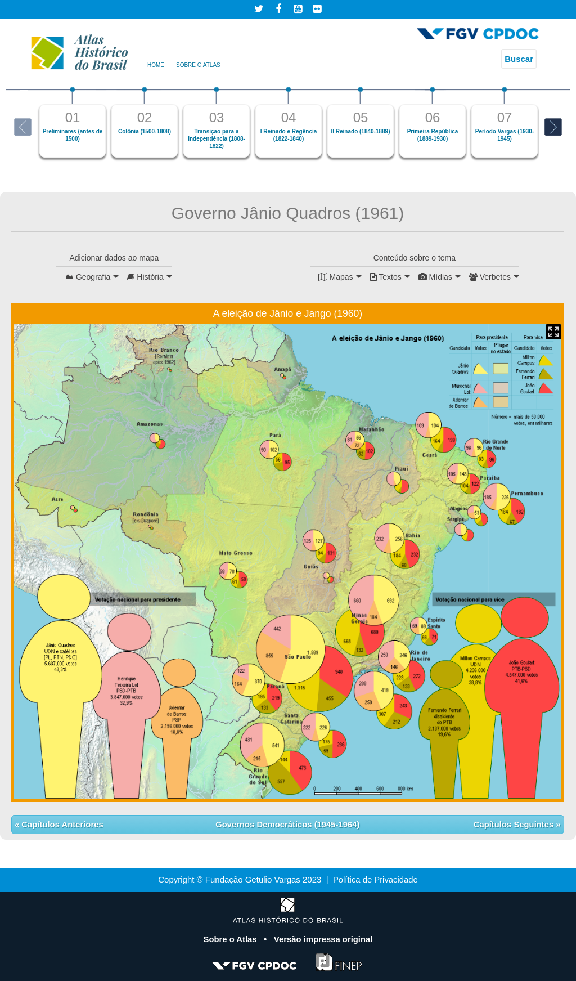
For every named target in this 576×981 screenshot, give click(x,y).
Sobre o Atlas (230, 939)
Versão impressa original (323, 939)
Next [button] (553, 127)
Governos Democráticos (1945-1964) (288, 824)
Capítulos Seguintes (514, 824)
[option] (72, 122)
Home (155, 65)
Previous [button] (23, 127)
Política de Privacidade (375, 879)
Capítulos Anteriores (61, 824)
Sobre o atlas (198, 65)
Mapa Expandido (553, 331)
